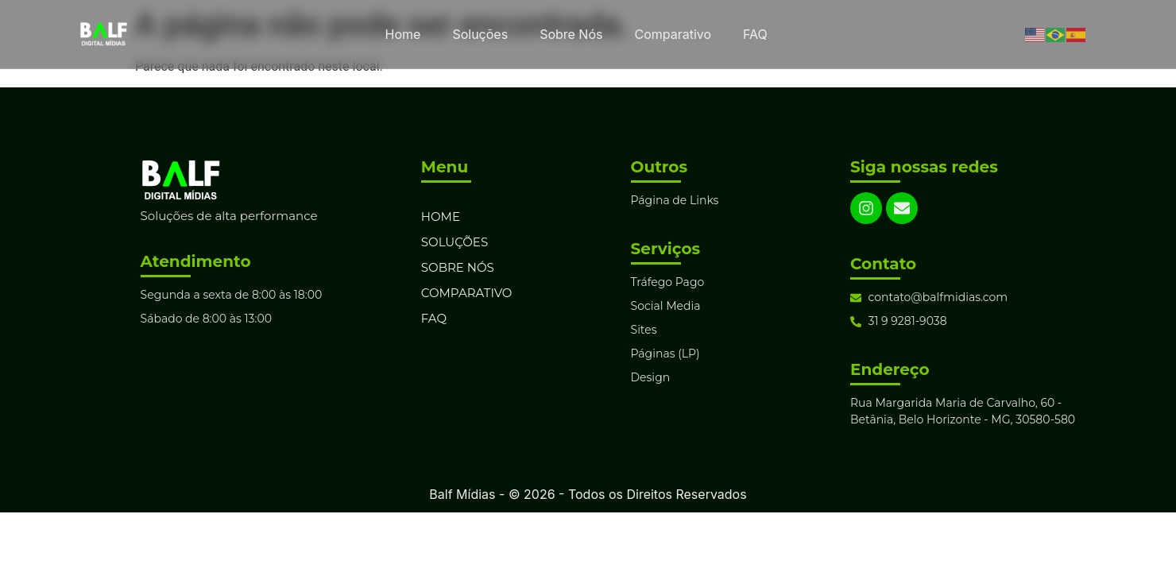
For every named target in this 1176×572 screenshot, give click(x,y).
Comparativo (672, 34)
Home (403, 34)
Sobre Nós (571, 34)
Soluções (480, 34)
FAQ (755, 34)
